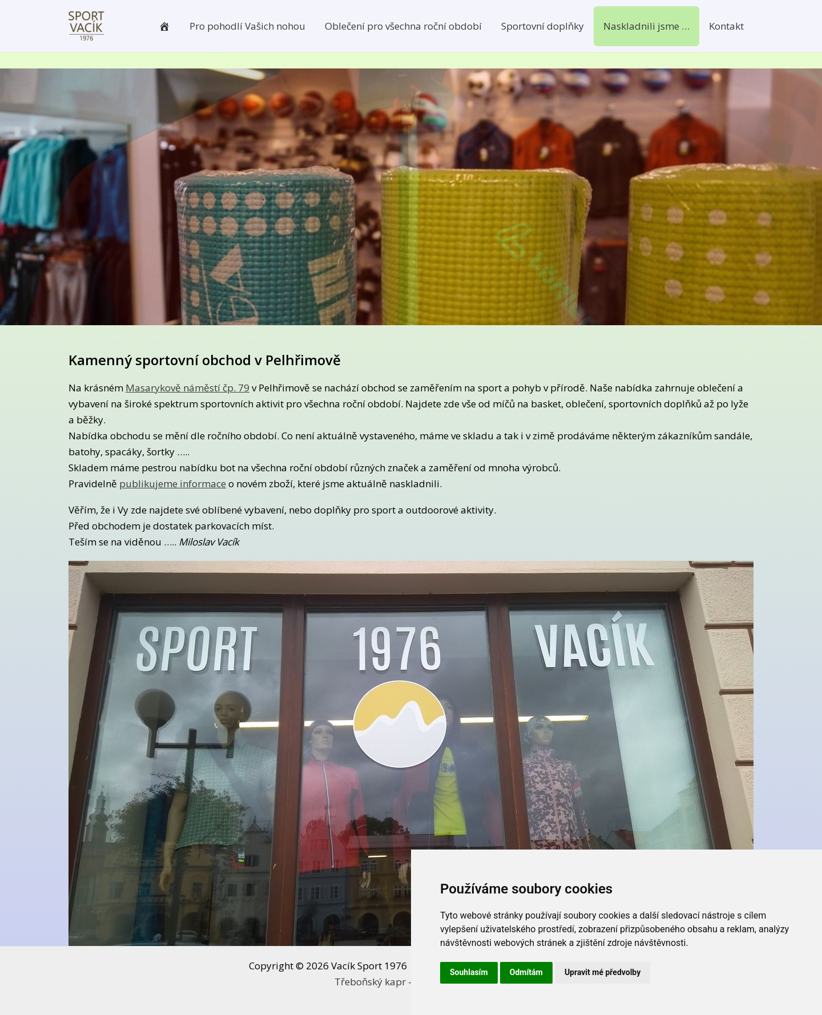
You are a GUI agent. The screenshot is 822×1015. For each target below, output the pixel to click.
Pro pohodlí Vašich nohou (247, 26)
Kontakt (726, 26)
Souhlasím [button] (469, 972)
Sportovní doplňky (542, 26)
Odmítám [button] (526, 972)
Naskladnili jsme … (646, 26)
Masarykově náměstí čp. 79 (187, 387)
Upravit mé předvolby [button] (602, 972)
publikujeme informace (172, 483)
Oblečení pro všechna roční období (403, 26)
